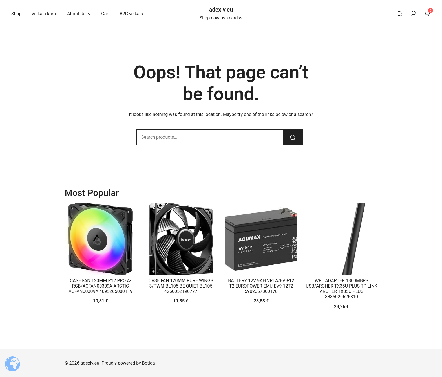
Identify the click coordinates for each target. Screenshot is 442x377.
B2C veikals (131, 13)
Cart (105, 13)
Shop (16, 13)
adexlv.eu (221, 9)
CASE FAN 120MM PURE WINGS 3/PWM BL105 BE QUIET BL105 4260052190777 (181, 286)
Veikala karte (44, 13)
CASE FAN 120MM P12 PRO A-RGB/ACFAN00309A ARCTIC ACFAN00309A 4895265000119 (100, 286)
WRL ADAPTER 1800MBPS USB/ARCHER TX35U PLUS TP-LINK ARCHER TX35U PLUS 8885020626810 (341, 289)
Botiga (148, 363)
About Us (76, 13)
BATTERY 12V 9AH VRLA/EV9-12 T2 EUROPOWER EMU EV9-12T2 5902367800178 (261, 286)
